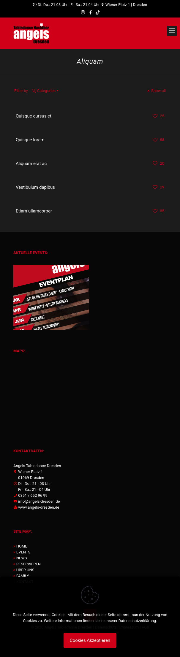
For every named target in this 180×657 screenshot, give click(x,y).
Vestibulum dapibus (35, 187)
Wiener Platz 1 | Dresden (126, 4)
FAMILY (22, 576)
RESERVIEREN (28, 564)
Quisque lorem (30, 139)
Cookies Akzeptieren (90, 640)
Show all (156, 90)
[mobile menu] (172, 31)
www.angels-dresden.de (38, 507)
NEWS (21, 558)
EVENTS (23, 552)
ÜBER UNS (25, 570)
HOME (21, 546)
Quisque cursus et (33, 116)
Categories (46, 90)
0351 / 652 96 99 (33, 495)
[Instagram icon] (83, 12)
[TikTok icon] (98, 12)
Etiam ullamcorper (34, 211)
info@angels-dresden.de (39, 501)
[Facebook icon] (90, 12)
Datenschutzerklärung (137, 620)
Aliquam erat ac (31, 163)
